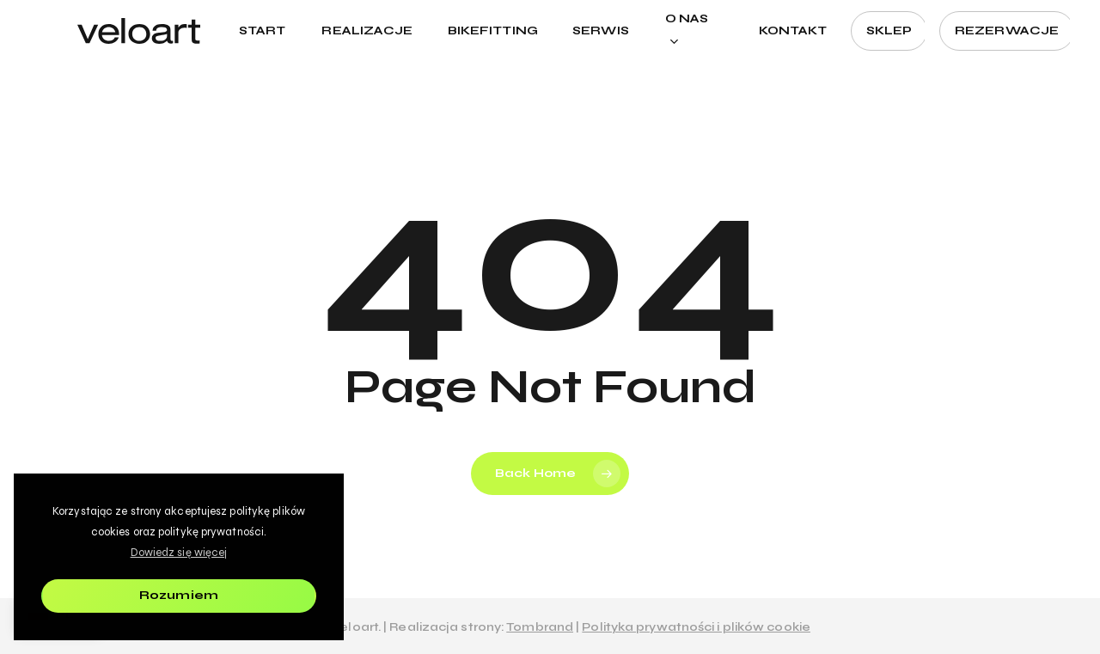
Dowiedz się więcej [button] (179, 552)
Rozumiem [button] (178, 595)
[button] (1067, 9)
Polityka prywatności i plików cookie (696, 627)
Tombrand (539, 627)
